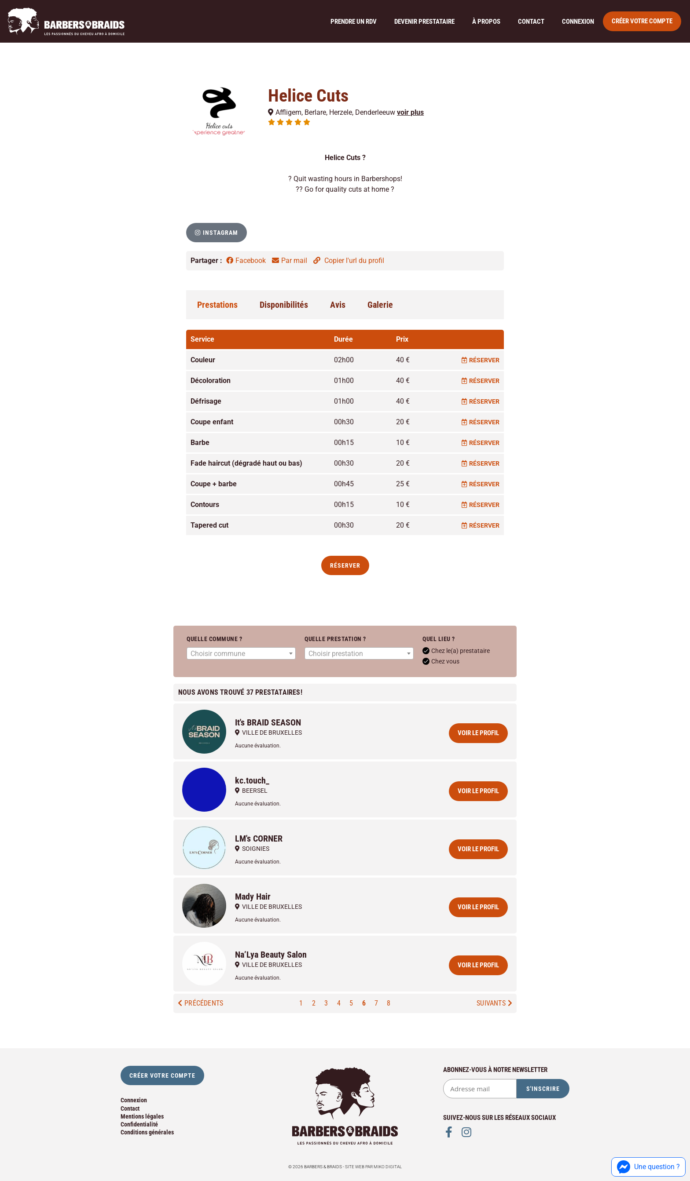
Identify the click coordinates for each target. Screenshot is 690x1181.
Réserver (480, 360)
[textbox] (241, 654)
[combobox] (241, 653)
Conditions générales (147, 1132)
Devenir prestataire (424, 21)
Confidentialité (139, 1124)
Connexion (578, 21)
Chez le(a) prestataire (456, 650)
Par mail (290, 260)
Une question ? (648, 1167)
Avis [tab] (337, 304)
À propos (486, 21)
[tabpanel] (345, 433)
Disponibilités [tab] (284, 304)
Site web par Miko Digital (373, 1166)
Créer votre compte (642, 21)
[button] (216, 232)
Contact (531, 21)
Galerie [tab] (380, 304)
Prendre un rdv (353, 21)
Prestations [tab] (217, 304)
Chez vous (440, 661)
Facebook (247, 260)
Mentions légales (142, 1116)
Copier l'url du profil (348, 260)
